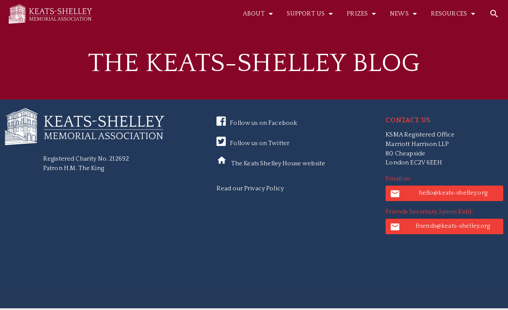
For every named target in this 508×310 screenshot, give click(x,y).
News (405, 14)
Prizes (363, 14)
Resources (454, 14)
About (259, 14)
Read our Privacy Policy (250, 188)
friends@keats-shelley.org (440, 227)
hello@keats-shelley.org (438, 194)
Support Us (311, 14)
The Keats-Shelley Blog (254, 63)
